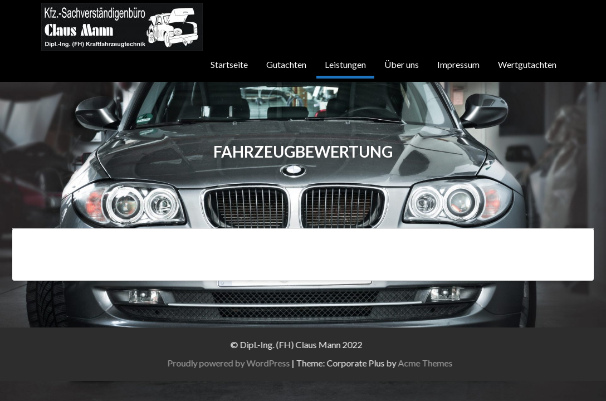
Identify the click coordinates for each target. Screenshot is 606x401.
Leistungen (344, 64)
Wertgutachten (527, 64)
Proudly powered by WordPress (245, 363)
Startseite (227, 64)
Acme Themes (442, 363)
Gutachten (285, 64)
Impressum (458, 64)
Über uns (401, 64)
